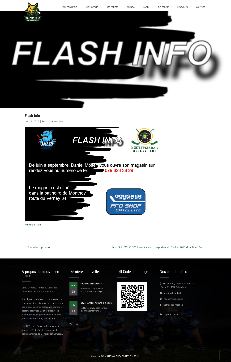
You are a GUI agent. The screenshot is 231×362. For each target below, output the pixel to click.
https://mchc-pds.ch (173, 298)
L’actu (146, 7)
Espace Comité (171, 314)
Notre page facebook (173, 304)
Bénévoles (182, 7)
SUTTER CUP (163, 7)
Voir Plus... (74, 323)
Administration (33, 224)
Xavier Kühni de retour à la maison (96, 302)
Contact (200, 7)
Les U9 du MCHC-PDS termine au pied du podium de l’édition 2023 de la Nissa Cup (159, 247)
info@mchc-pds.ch (173, 292)
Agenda (131, 7)
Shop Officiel (92, 7)
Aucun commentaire (53, 121)
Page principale (69, 7)
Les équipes (112, 7)
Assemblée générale (38, 247)
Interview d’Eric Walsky (91, 283)
